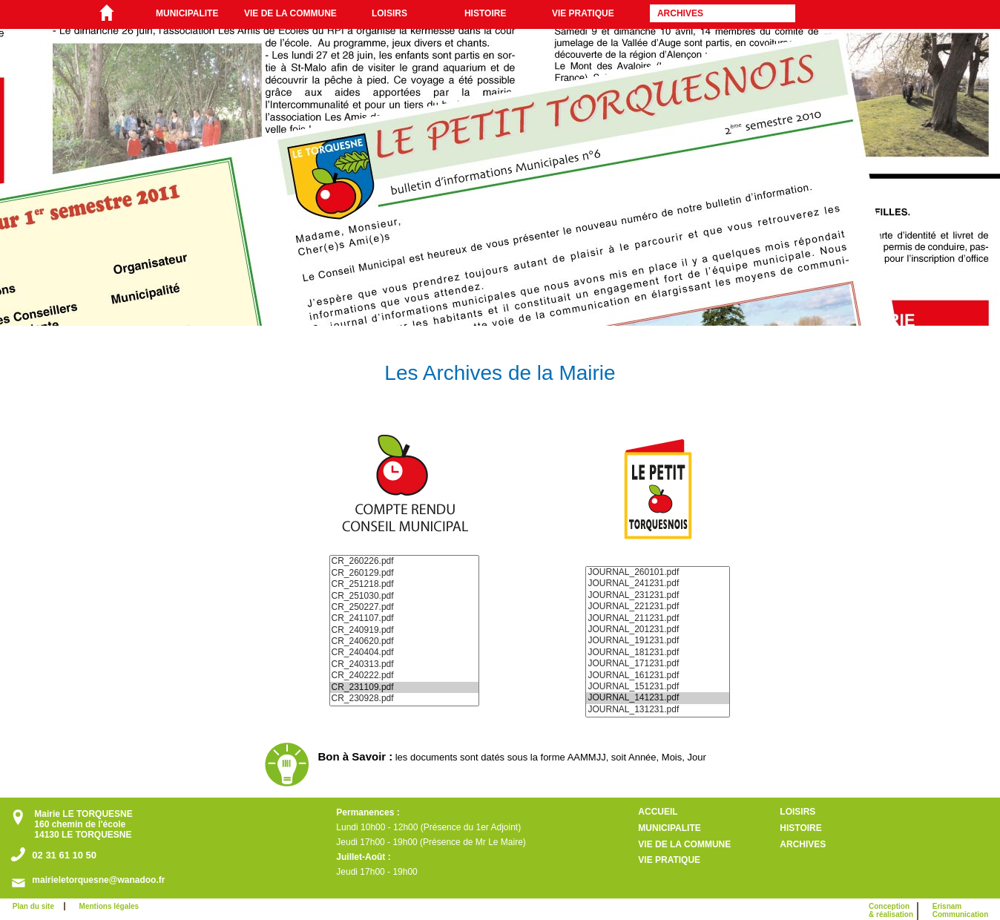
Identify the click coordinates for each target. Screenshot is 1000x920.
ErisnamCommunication (960, 910)
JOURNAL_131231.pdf (657, 709)
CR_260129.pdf (404, 573)
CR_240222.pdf (404, 675)
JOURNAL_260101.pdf (657, 572)
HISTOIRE (485, 13)
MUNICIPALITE (187, 13)
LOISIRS (389, 13)
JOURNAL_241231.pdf (657, 583)
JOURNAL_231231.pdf (657, 595)
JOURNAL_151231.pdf (657, 686)
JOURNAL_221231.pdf (657, 606)
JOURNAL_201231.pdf (657, 629)
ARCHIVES (680, 13)
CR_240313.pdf (404, 664)
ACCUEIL (657, 811)
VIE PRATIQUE (583, 13)
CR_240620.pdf (404, 641)
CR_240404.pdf (404, 652)
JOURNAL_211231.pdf (657, 618)
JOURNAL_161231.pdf (657, 675)
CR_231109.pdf (404, 687)
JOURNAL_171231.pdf (657, 663)
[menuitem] (192, 13)
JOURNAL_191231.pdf (657, 640)
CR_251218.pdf (404, 584)
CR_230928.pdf (404, 698)
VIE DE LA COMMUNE (290, 13)
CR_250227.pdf (404, 607)
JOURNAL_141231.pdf (657, 697)
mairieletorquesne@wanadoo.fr (98, 880)
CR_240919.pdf (404, 630)
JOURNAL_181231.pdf (657, 652)
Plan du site (36, 906)
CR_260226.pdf (404, 561)
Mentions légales (109, 906)
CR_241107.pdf (404, 618)
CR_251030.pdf (404, 596)
